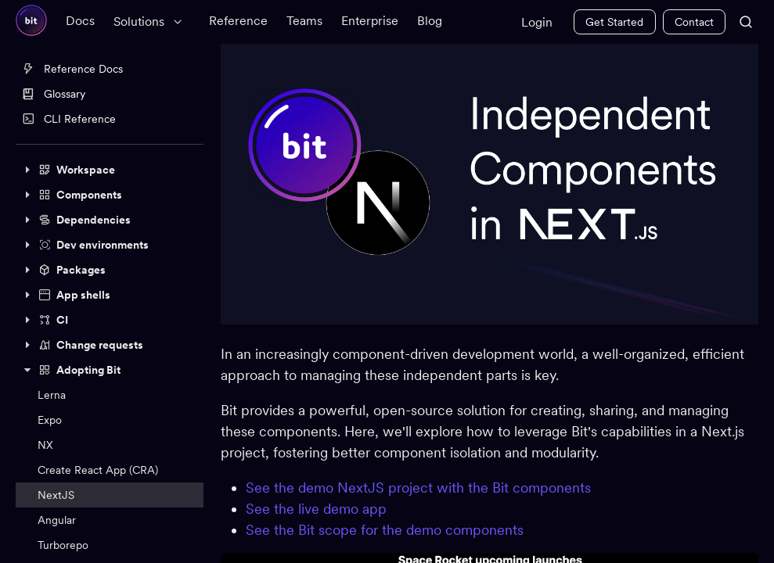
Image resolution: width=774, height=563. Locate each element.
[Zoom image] (490, 184)
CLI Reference (69, 119)
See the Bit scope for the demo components (386, 529)
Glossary (53, 94)
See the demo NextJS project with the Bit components (419, 487)
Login (537, 22)
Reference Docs (72, 69)
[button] (109, 169)
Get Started (614, 22)
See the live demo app (317, 508)
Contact (694, 22)
